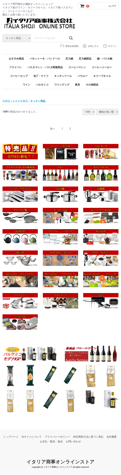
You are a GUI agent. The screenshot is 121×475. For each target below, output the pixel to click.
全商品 (6, 101)
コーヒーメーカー (102, 67)
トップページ (10, 436)
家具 (77, 84)
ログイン (110, 46)
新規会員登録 (69, 46)
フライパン (15, 67)
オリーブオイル (102, 75)
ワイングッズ (61, 84)
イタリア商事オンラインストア (60, 462)
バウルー (83, 75)
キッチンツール (63, 75)
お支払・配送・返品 (51, 441)
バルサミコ (42, 84)
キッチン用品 (37, 101)
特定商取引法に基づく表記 (88, 436)
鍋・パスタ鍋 (104, 58)
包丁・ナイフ (41, 75)
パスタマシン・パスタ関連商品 (45, 67)
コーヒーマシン (77, 67)
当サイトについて (31, 436)
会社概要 (112, 436)
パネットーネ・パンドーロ (45, 58)
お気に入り (90, 46)
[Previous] (53, 129)
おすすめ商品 (16, 58)
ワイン (26, 84)
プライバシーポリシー (57, 436)
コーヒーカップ (19, 75)
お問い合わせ (73, 441)
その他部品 (92, 84)
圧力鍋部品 (85, 58)
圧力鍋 (69, 58)
